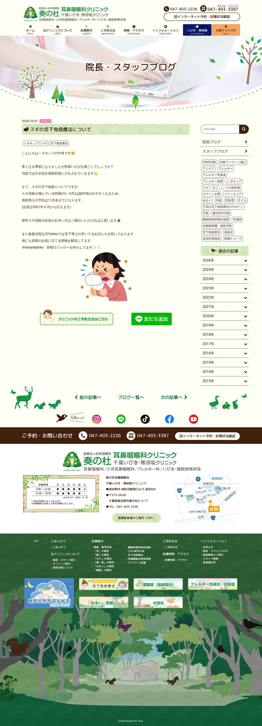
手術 (206, 213)
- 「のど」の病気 (102, 558)
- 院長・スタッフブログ (214, 551)
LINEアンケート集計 (233, 162)
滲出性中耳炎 (221, 213)
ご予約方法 (108, 30)
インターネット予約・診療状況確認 (202, 17)
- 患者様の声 (208, 562)
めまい (207, 200)
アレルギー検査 (213, 181)
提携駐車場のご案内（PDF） (136, 518)
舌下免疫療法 (59, 143)
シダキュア (31, 143)
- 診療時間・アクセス (175, 560)
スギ (44, 143)
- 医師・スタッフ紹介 (63, 560)
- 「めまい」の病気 (103, 566)
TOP (36, 541)
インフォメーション (165, 30)
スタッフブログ (215, 151)
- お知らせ (207, 547)
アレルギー (225, 168)
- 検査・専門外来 (102, 547)
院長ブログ (212, 142)
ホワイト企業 (211, 194)
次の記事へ (174, 397)
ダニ (215, 187)
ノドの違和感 (231, 187)
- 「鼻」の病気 (100, 554)
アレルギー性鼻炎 (214, 175)
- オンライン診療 (136, 562)
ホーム (30, 30)
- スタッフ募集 (209, 558)
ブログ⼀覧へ (131, 397)
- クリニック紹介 (61, 563)
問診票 (229, 200)
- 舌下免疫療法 (134, 555)
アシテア (208, 168)
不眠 (218, 200)
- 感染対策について (62, 567)
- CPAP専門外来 (135, 551)
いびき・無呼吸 (197, 30)
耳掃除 (237, 219)
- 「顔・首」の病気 (103, 562)
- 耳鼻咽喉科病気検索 (138, 558)
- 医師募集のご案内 (212, 555)
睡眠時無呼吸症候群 (216, 219)
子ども (242, 200)
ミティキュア (233, 194)
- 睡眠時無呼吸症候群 (138, 547)
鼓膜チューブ (233, 238)
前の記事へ (88, 397)
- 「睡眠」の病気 (102, 570)
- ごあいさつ (58, 547)
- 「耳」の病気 (100, 551)
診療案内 (86, 30)
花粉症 (228, 232)
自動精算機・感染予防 (217, 226)
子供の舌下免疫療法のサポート (223, 206)
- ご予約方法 (170, 547)
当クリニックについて (57, 30)
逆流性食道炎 (211, 238)
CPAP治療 (209, 162)
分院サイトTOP (226, 30)
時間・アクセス (134, 30)
